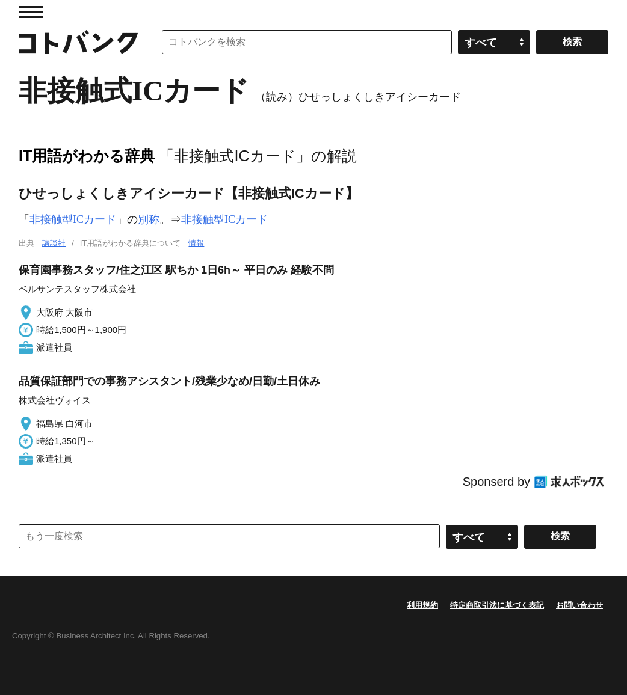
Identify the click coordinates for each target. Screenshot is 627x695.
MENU (31, 12)
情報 (196, 243)
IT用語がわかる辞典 (87, 155)
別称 (148, 219)
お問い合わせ (579, 605)
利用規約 (422, 605)
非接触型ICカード (72, 219)
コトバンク (78, 42)
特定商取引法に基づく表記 (497, 605)
